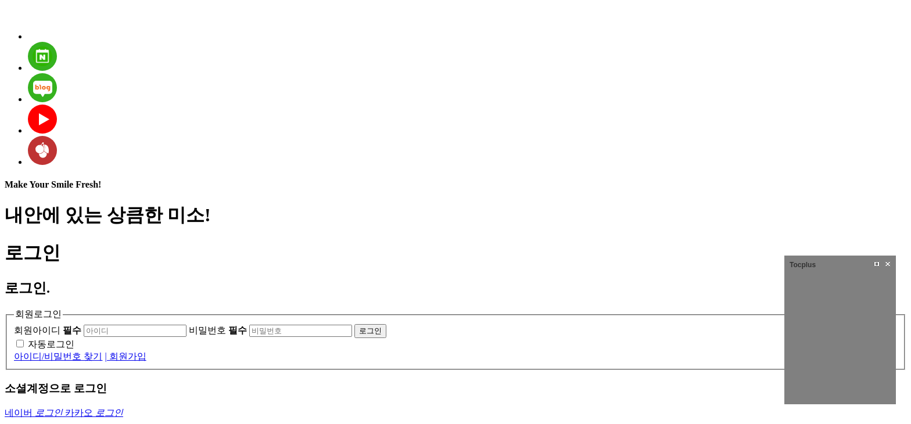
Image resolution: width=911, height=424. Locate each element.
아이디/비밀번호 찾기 (58, 356)
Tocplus (803, 265)
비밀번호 (218, 330)
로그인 (370, 330)
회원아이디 (47, 330)
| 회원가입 (125, 356)
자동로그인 (51, 344)
